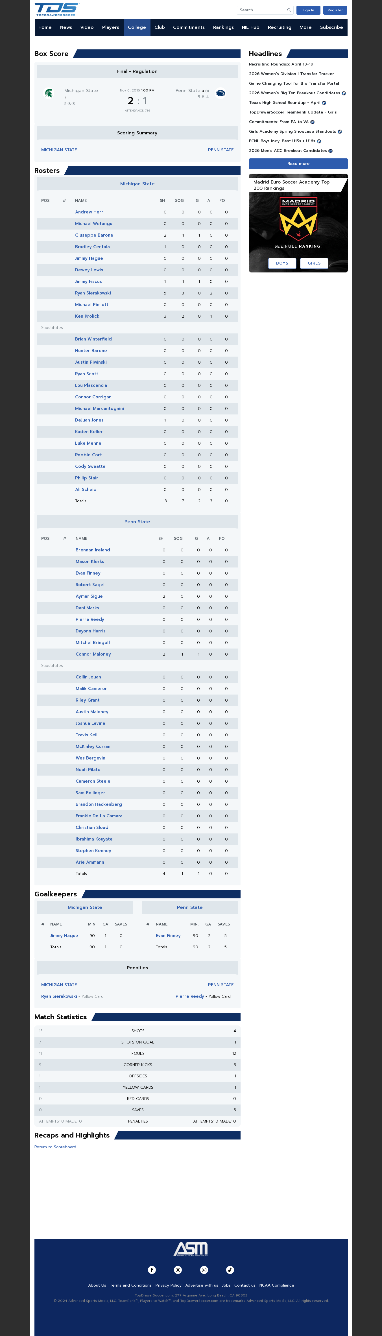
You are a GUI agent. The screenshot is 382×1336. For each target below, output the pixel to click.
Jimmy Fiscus (88, 281)
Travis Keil (86, 735)
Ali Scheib (86, 489)
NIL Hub (250, 27)
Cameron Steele (93, 781)
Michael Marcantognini (99, 408)
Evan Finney (88, 573)
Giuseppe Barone (94, 235)
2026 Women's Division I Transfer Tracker (291, 74)
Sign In (308, 10)
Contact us (245, 1285)
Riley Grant (88, 700)
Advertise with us (201, 1285)
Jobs (226, 1285)
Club (159, 27)
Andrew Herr (89, 212)
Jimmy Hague (89, 258)
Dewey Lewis (89, 270)
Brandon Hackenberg (99, 804)
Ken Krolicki (88, 316)
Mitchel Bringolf (93, 642)
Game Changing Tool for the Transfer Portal (294, 83)
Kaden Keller (89, 432)
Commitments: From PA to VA (279, 122)
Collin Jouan (88, 677)
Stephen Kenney (93, 851)
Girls (314, 263)
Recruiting (279, 27)
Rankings (223, 27)
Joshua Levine (90, 723)
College (137, 27)
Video (87, 27)
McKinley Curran (93, 746)
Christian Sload (92, 827)
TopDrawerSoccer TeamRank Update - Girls (293, 112)
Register (335, 10)
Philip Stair (86, 478)
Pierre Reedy (90, 619)
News (66, 27)
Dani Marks (87, 608)
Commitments (189, 27)
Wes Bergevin (90, 758)
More (306, 27)
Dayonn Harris (91, 631)
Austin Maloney (92, 712)
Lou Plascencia (91, 385)
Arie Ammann (90, 862)
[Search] (261, 10)
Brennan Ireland (93, 550)
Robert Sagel (90, 585)
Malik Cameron (92, 689)
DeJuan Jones (89, 420)
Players (110, 27)
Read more (298, 164)
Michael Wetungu (93, 224)
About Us (97, 1285)
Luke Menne (88, 443)
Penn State (192, 90)
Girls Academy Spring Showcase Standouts (292, 131)
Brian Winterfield (93, 339)
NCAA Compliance (276, 1285)
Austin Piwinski (91, 362)
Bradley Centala (92, 247)
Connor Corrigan (93, 397)
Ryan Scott (86, 374)
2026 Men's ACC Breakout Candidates (288, 151)
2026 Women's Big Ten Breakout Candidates (294, 93)
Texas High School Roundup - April (284, 103)
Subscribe (331, 27)
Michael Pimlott (91, 305)
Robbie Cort (88, 455)
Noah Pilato (88, 770)
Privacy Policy (169, 1285)
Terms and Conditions (131, 1285)
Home (45, 27)
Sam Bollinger (90, 793)
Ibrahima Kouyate (94, 839)
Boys (282, 263)
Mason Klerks (90, 561)
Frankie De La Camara (99, 816)
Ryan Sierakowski (93, 293)
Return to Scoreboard (55, 1147)
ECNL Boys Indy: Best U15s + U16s (282, 141)
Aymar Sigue (89, 596)
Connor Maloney (93, 654)
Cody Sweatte (90, 466)
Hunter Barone (91, 351)
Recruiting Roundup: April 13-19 (281, 64)
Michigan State (59, 150)
